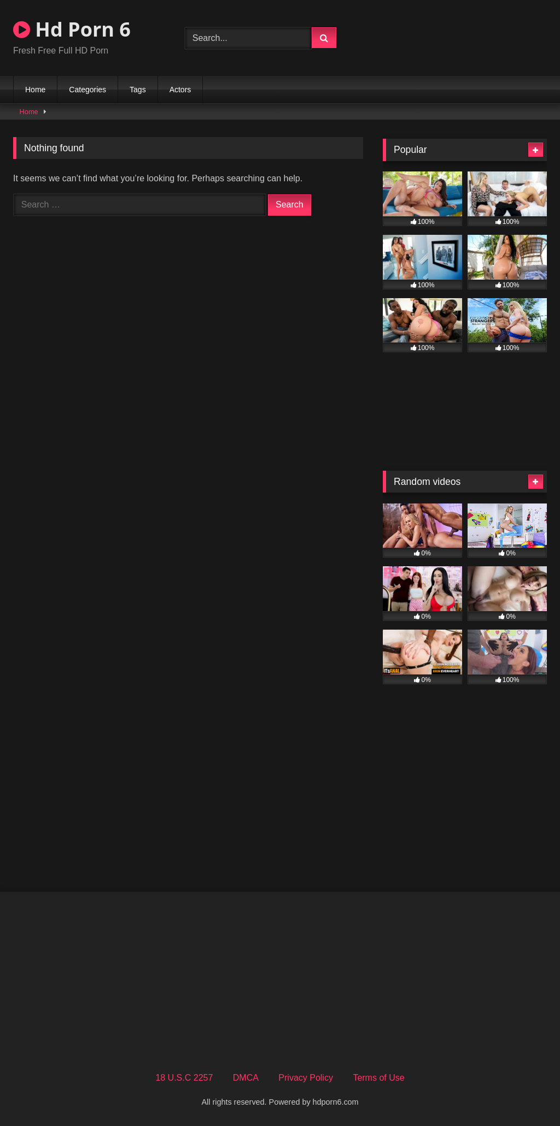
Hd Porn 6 (72, 29)
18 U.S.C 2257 (184, 1077)
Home (35, 89)
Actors (180, 89)
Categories (87, 89)
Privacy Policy (305, 1077)
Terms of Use (378, 1077)
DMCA (246, 1077)
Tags (138, 89)
